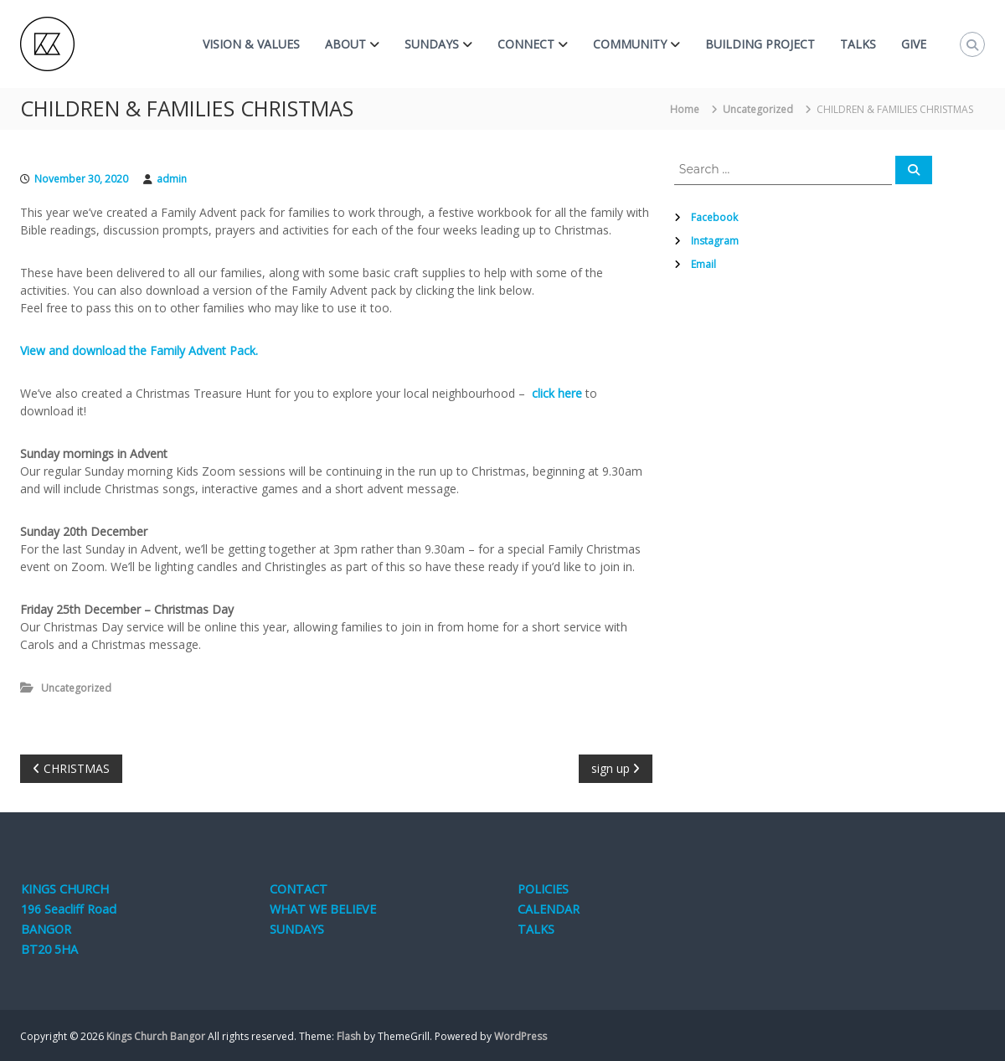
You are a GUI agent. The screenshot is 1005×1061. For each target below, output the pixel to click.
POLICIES (543, 889)
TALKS (858, 44)
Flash (349, 1036)
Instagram (715, 241)
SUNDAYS (432, 44)
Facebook (714, 217)
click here (557, 393)
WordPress (520, 1036)
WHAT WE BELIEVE (323, 909)
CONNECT (525, 44)
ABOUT (345, 44)
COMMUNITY (630, 44)
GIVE (913, 44)
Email (703, 264)
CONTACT (298, 889)
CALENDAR (549, 909)
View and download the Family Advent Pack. (139, 350)
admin (172, 179)
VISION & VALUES (251, 44)
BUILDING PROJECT (760, 44)
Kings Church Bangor (155, 1036)
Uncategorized (758, 109)
